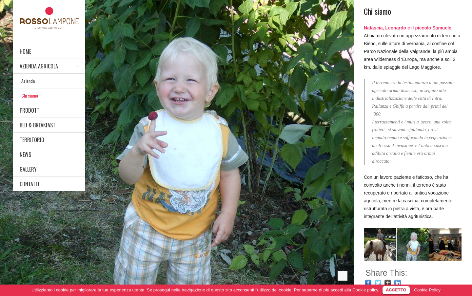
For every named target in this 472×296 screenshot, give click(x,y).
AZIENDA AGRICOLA (39, 66)
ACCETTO (396, 289)
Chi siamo (29, 95)
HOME (25, 51)
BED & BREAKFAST (37, 125)
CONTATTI (29, 184)
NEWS (25, 154)
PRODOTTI (30, 110)
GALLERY (28, 169)
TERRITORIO (32, 140)
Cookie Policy (427, 289)
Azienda (28, 80)
